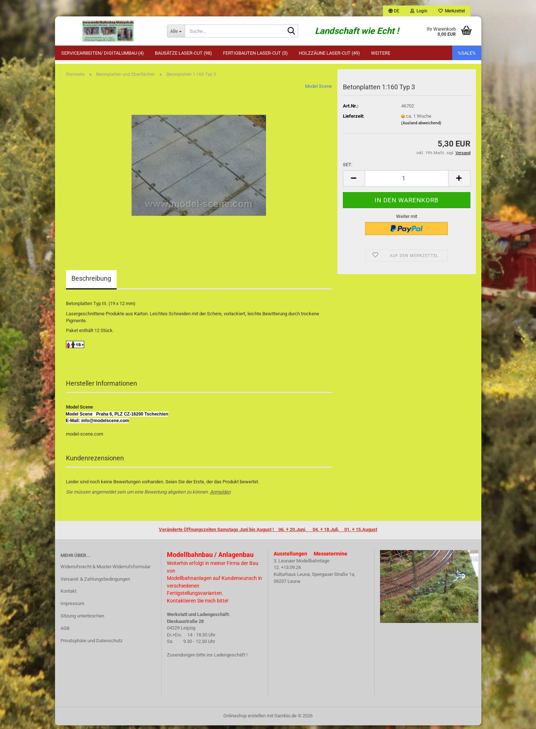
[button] (394, 10)
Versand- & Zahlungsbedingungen (95, 582)
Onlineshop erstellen (244, 719)
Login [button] (418, 10)
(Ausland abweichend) (421, 126)
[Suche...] (176, 31)
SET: (347, 168)
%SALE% (467, 53)
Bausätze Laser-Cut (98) (183, 53)
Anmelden (220, 495)
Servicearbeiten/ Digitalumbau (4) (102, 53)
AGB (65, 632)
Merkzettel (451, 10)
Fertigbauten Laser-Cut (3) (255, 53)
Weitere (380, 53)
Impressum (72, 607)
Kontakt (68, 595)
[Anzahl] (407, 182)
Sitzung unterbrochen (82, 619)
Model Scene (318, 90)
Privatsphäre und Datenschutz (91, 644)
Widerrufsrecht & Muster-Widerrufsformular (105, 570)
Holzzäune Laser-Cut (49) (329, 53)
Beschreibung (91, 282)
